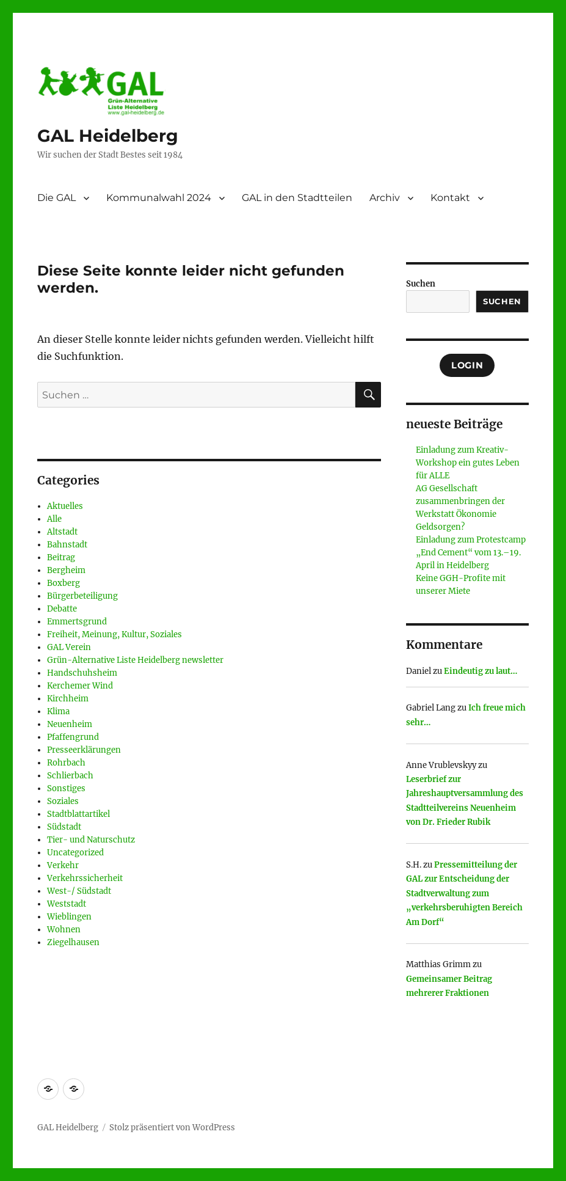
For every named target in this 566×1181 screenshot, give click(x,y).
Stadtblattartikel (78, 814)
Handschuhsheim (82, 673)
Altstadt (62, 532)
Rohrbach (66, 763)
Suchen (420, 284)
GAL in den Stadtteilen (297, 197)
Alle (54, 519)
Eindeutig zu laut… (480, 671)
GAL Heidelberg (107, 135)
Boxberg (63, 583)
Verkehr (63, 865)
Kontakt (450, 197)
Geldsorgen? (440, 527)
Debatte (62, 609)
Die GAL (56, 197)
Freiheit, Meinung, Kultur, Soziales (114, 634)
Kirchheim (68, 698)
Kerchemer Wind (80, 686)
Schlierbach (70, 775)
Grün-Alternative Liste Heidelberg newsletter (135, 660)
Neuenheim (69, 724)
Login (467, 365)
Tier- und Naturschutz (91, 840)
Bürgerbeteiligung (82, 596)
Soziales (63, 801)
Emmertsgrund (77, 621)
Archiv (384, 197)
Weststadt (66, 904)
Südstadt (64, 827)
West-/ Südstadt (79, 891)
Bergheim (66, 570)
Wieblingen (69, 917)
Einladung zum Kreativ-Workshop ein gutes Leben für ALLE (468, 463)
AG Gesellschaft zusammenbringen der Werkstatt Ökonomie (460, 501)
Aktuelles (65, 506)
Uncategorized (75, 852)
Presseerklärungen (84, 750)
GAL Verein (69, 647)
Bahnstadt (67, 544)
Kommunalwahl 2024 (158, 197)
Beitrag (61, 557)
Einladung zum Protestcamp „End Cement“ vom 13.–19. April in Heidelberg (471, 553)
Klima (58, 711)
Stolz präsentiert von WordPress (172, 1127)
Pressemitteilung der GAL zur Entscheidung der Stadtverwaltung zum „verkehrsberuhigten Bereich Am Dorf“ (464, 893)
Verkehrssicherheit (85, 878)
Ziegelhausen (73, 942)
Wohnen (64, 929)
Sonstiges (66, 788)
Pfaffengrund (73, 737)
